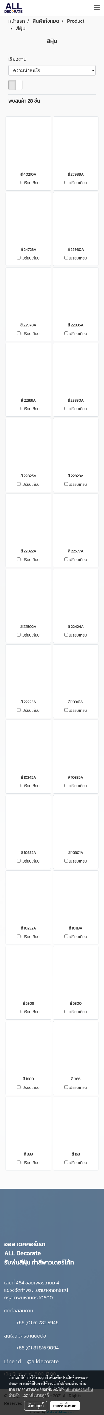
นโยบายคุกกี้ (39, 1395)
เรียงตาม (19, 59)
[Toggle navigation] (97, 8)
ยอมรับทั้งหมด (65, 1405)
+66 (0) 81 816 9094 (37, 1347)
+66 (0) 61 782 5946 (37, 1322)
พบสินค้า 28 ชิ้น (24, 101)
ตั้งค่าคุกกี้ (36, 1405)
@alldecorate (43, 1361)
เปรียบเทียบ (30, 183)
